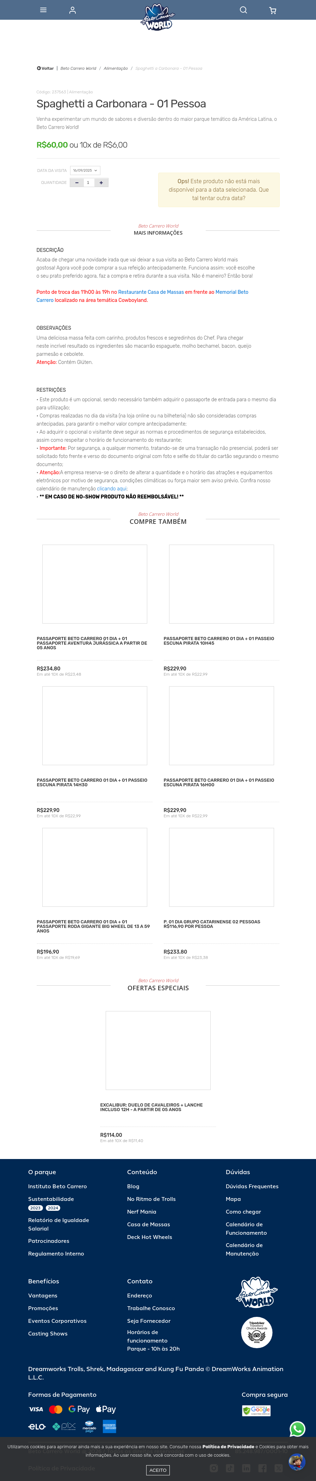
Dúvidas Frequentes (252, 1186)
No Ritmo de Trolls (151, 1199)
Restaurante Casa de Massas (151, 292)
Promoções (43, 1308)
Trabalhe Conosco (151, 1308)
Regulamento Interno (56, 1254)
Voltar (45, 68)
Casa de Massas (148, 1224)
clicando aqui (112, 489)
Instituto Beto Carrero (57, 1186)
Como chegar (243, 1212)
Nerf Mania (141, 1212)
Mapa (233, 1199)
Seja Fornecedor (149, 1321)
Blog (133, 1186)
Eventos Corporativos (57, 1321)
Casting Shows (48, 1334)
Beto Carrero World (78, 68)
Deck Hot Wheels (149, 1237)
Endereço (139, 1296)
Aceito (157, 1470)
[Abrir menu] (43, 10)
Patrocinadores (48, 1241)
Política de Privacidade (228, 1446)
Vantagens (42, 1296)
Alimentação (116, 68)
